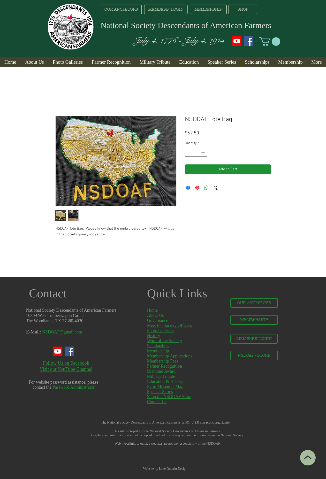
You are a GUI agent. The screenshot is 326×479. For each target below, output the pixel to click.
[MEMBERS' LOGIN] (166, 9)
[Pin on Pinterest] (197, 188)
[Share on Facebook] (188, 188)
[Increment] (203, 152)
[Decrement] (189, 152)
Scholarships (158, 345)
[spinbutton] (196, 152)
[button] (269, 41)
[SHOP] (242, 9)
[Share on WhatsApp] (206, 188)
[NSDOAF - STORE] (254, 355)
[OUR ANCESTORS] (121, 9)
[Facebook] (248, 41)
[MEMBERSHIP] (208, 9)
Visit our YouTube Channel (66, 369)
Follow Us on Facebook (66, 363)
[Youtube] (237, 41)
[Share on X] (216, 188)
